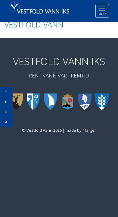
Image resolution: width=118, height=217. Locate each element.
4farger (89, 130)
